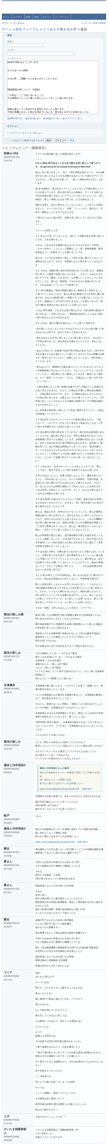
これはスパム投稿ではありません (28, 140)
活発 (95, 22)
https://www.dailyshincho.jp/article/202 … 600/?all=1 (66, 788)
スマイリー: (71, 118)
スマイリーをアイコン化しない (25, 132)
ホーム (6, 16)
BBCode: (14, 118)
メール (41, 51)
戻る (72, 140)
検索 (28, 16)
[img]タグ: (51, 118)
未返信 (102, 22)
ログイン (47, 16)
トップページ (62, 16)
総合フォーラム (27, 29)
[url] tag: (32, 118)
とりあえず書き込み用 (60, 29)
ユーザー (18, 16)
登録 (36, 16)
